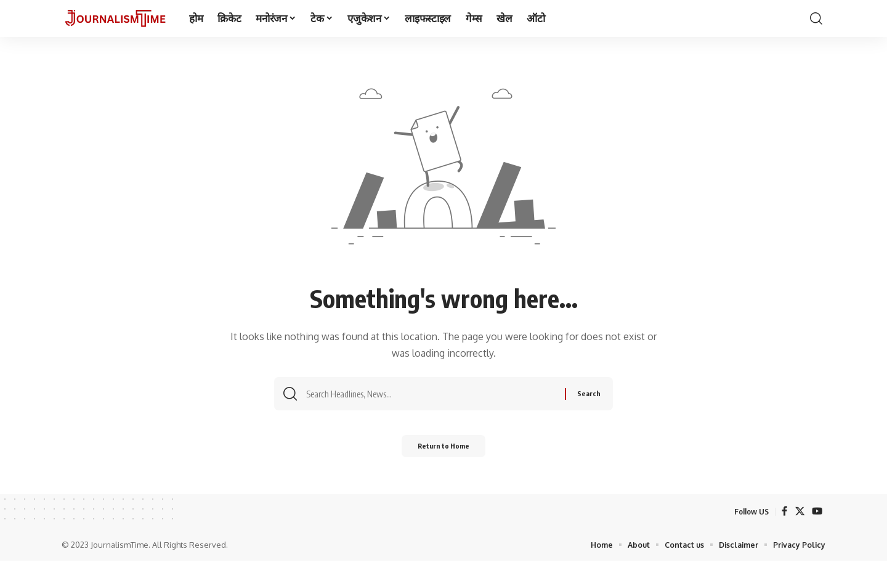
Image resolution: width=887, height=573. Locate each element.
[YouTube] (816, 522)
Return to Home (443, 455)
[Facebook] (783, 522)
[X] (799, 522)
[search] (816, 18)
